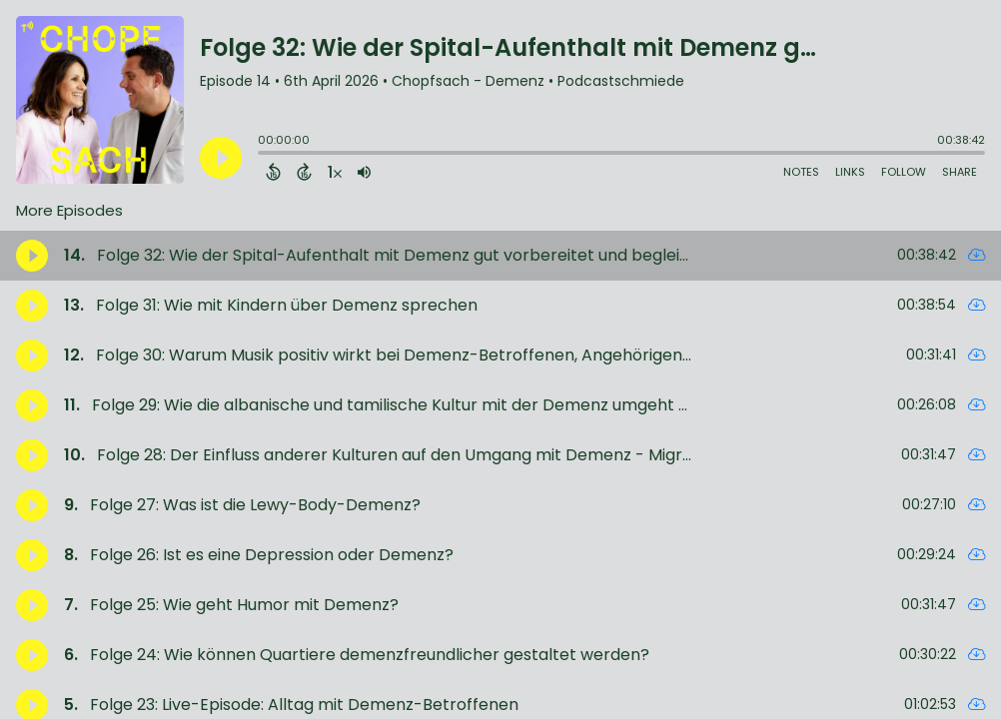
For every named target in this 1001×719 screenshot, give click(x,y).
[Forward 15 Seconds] (304, 172)
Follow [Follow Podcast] (903, 172)
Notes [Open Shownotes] (801, 172)
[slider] (263, 155)
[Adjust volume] (364, 172)
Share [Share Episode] (959, 172)
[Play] (221, 158)
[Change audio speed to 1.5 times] (335, 172)
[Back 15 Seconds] (273, 172)
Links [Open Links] (850, 172)
